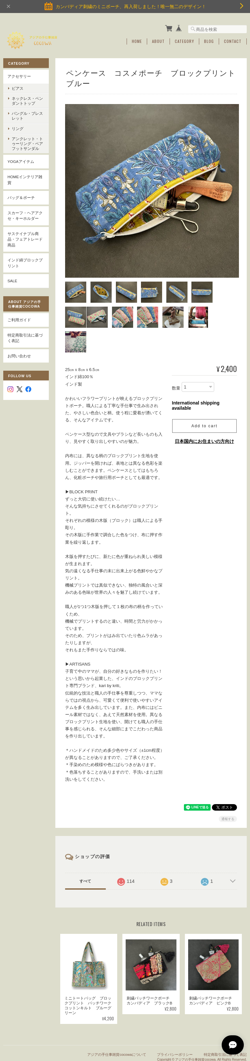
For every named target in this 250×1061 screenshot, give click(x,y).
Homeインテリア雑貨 (24, 179)
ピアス (17, 88)
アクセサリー (19, 76)
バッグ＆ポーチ (21, 197)
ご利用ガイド (19, 319)
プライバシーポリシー (175, 1028)
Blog (209, 41)
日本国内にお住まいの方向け (204, 414)
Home (137, 41)
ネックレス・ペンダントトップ (27, 100)
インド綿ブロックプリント (25, 263)
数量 (176, 361)
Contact (233, 41)
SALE (12, 281)
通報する (227, 792)
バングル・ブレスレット (27, 115)
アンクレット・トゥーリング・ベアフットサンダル (27, 143)
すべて (85, 854)
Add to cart (204, 399)
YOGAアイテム (20, 161)
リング (17, 128)
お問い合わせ (19, 355)
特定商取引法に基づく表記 (25, 338)
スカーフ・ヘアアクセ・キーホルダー (25, 215)
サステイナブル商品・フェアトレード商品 (25, 239)
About (158, 41)
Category (184, 41)
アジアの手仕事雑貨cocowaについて (116, 1028)
